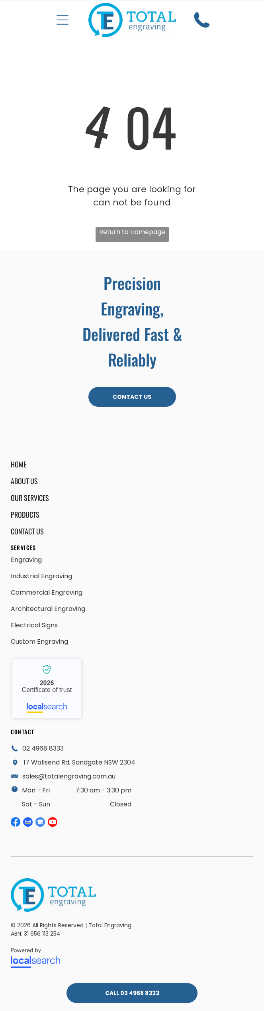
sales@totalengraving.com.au (68, 776)
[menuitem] (76, 464)
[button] (62, 20)
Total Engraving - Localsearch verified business (46, 688)
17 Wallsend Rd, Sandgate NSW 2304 (79, 762)
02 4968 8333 (43, 748)
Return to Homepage (132, 231)
